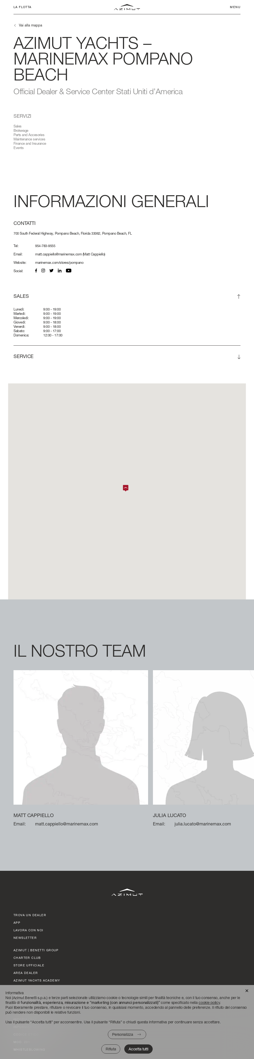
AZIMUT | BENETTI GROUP (36, 950)
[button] (247, 990)
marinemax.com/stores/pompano (59, 262)
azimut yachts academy (37, 980)
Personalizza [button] (122, 1034)
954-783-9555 (45, 246)
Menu (235, 7)
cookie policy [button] (209, 1002)
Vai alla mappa (30, 25)
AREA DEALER (26, 972)
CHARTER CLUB (27, 957)
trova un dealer (30, 915)
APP (17, 922)
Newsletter (25, 937)
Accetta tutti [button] (138, 1049)
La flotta (23, 7)
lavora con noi (29, 930)
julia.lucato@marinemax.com (203, 824)
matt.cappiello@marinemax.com (58, 254)
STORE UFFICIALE (29, 965)
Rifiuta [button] (111, 1049)
